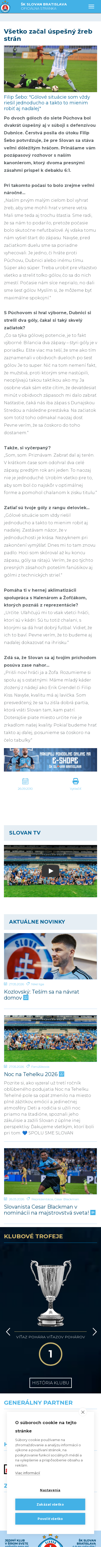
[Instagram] (67, 1539)
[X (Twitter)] (34, 1539)
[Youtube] (50, 1539)
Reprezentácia (42, 1199)
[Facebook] (17, 1539)
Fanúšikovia (40, 1067)
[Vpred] (93, 1332)
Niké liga (37, 984)
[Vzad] (7, 1332)
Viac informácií (27, 1473)
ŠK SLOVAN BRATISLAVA (44, 6)
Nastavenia (50, 1490)
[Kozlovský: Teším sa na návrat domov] (50, 956)
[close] (83, 1411)
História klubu (50, 1382)
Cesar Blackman (67, 1199)
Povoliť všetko (50, 1519)
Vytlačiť (75, 789)
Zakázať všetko (50, 1504)
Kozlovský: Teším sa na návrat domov (41, 995)
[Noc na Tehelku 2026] (50, 1038)
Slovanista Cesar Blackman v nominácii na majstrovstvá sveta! (49, 1210)
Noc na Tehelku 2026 (33, 1074)
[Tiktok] (84, 1539)
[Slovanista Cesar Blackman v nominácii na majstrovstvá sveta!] (50, 1171)
